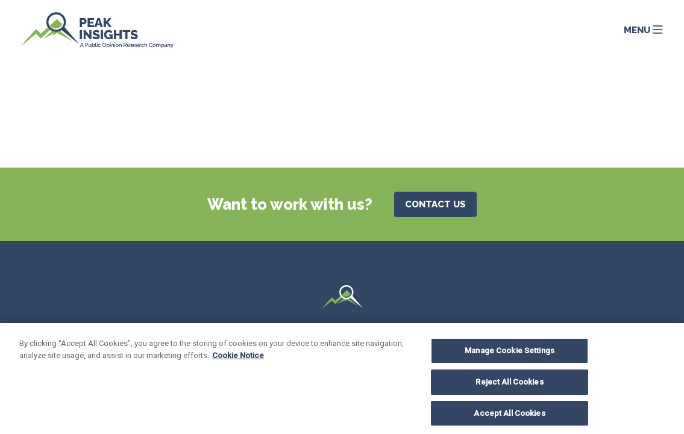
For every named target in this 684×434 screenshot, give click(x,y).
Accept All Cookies (509, 416)
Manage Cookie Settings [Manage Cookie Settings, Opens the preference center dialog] (509, 354)
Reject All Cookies (509, 384)
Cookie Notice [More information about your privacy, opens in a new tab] (238, 358)
